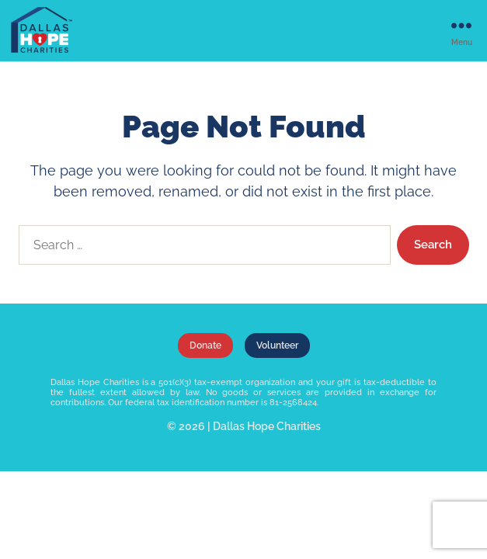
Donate (205, 345)
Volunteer (277, 345)
